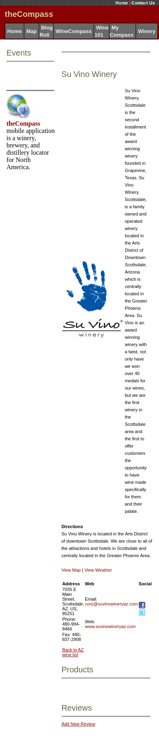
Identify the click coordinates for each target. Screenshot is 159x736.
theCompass (23, 123)
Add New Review (78, 723)
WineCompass (74, 31)
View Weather (98, 570)
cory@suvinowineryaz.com (111, 603)
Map (31, 31)
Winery (146, 31)
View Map (71, 570)
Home (121, 2)
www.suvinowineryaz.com (110, 626)
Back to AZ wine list (73, 652)
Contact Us (143, 2)
